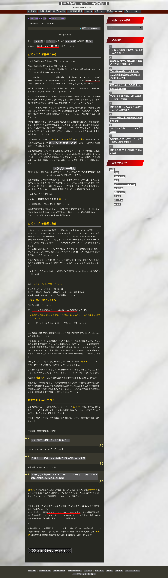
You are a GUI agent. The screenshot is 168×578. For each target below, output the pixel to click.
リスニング (88, 11)
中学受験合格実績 (45, 11)
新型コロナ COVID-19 (90, 28)
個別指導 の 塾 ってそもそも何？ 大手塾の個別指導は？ (126, 141)
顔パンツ (89, 41)
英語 (116, 172)
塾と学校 (118, 200)
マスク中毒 (38, 41)
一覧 (112, 169)
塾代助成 (109, 11)
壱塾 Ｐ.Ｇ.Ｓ (99, 11)
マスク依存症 (71, 41)
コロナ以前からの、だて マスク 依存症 (125, 130)
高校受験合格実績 (59, 11)
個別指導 (118, 188)
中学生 (117, 204)
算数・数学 (119, 176)
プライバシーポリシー (132, 11)
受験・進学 (119, 192)
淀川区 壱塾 (32, 11)
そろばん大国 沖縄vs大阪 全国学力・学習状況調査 (125, 98)
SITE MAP (118, 11)
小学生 (117, 196)
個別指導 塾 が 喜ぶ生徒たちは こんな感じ (126, 151)
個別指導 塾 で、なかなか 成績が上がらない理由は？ (126, 108)
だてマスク (50, 41)
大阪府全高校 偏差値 (75, 11)
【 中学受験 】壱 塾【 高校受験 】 (84, 3)
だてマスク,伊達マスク (62, 142)
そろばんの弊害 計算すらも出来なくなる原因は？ (126, 51)
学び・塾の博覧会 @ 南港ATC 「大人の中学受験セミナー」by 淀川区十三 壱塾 (125, 74)
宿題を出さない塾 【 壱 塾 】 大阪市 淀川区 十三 (125, 87)
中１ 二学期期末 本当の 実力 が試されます (126, 119)
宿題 (116, 180)
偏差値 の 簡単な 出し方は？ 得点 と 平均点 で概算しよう (126, 62)
